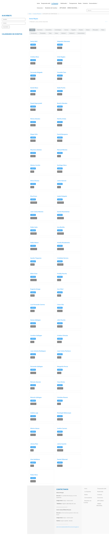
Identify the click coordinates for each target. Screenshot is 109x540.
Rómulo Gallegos (36, 397)
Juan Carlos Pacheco (64, 351)
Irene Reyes (33, 19)
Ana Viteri (60, 289)
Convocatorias (88, 497)
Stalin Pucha (61, 88)
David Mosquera (62, 134)
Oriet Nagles (61, 57)
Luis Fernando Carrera (37, 304)
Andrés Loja (34, 413)
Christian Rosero (62, 397)
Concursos (100, 497)
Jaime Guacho (61, 444)
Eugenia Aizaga (35, 289)
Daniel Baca (34, 88)
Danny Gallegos (35, 320)
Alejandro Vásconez (63, 41)
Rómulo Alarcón (35, 382)
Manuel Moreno (62, 150)
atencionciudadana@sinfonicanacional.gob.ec (67, 527)
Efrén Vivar (33, 273)
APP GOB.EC (100, 500)
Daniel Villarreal (62, 459)
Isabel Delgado (62, 196)
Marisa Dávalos (35, 119)
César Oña (60, 304)
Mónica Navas (34, 428)
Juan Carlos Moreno (36, 211)
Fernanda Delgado (36, 72)
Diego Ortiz (34, 134)
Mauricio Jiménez (36, 150)
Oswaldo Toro (61, 72)
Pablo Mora (34, 475)
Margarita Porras (62, 366)
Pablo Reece (34, 242)
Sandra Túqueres (35, 258)
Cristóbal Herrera (62, 258)
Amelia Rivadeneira (63, 242)
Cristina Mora (34, 57)
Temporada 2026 (101, 488)
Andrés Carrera (62, 428)
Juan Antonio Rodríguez (38, 351)
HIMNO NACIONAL (99, 504)
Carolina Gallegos (36, 335)
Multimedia (100, 491)
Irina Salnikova (35, 459)
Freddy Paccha (62, 273)
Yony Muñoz (61, 382)
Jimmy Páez (34, 444)
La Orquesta (87, 491)
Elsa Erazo (33, 196)
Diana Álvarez (34, 180)
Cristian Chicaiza (62, 335)
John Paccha (61, 320)
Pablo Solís (34, 227)
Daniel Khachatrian (63, 211)
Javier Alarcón (61, 180)
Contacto (99, 494)
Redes (86, 494)
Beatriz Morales (62, 103)
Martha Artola (61, 119)
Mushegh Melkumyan (64, 413)
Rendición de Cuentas (87, 501)
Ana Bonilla (61, 227)
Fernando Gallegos (36, 366)
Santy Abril (33, 41)
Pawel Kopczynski (36, 103)
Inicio (85, 488)
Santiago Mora (62, 165)
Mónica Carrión (35, 165)
